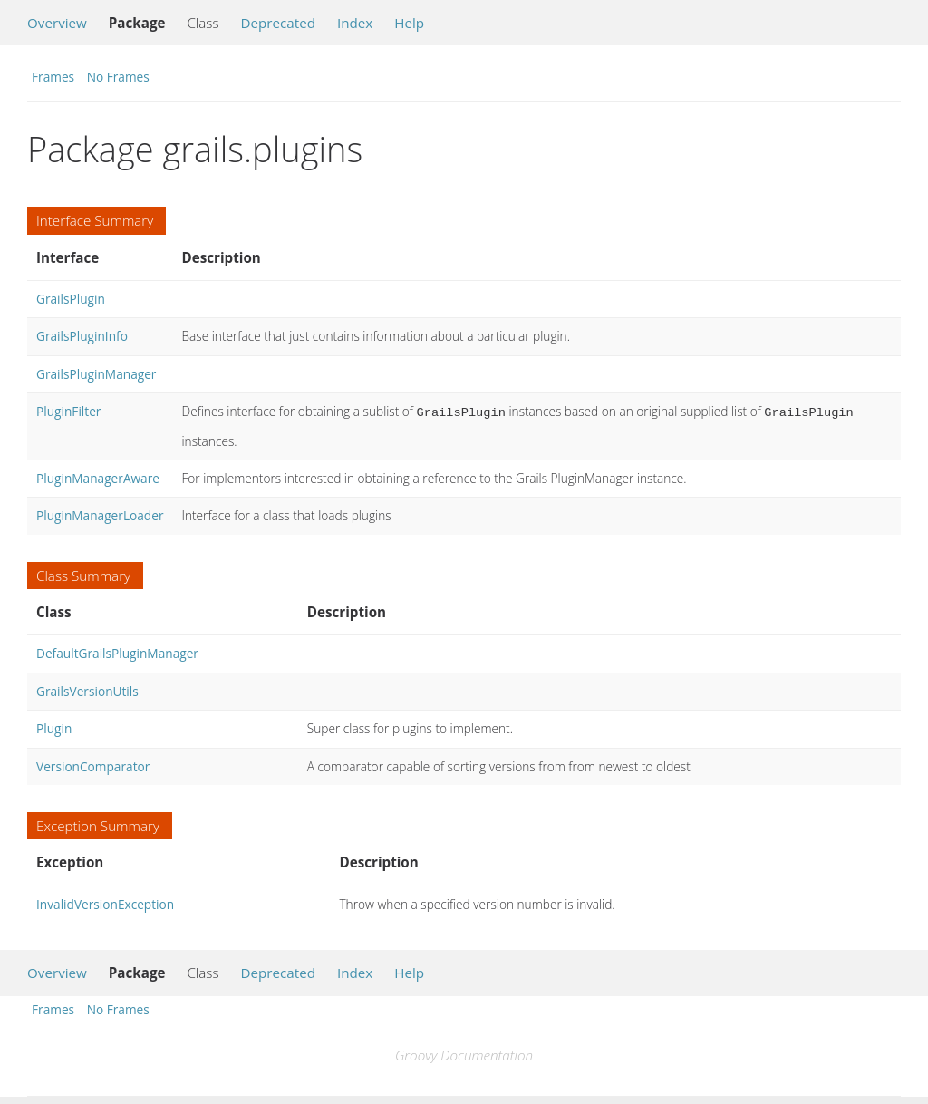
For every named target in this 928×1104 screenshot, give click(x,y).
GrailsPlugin (70, 298)
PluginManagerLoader (99, 513)
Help (409, 23)
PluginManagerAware (98, 476)
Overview (57, 23)
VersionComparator (93, 764)
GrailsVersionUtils (87, 689)
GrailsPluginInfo (82, 335)
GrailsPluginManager (96, 374)
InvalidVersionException (105, 902)
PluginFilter (68, 411)
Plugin (54, 726)
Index (354, 23)
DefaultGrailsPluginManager (117, 651)
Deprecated (277, 23)
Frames (53, 76)
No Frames (118, 76)
